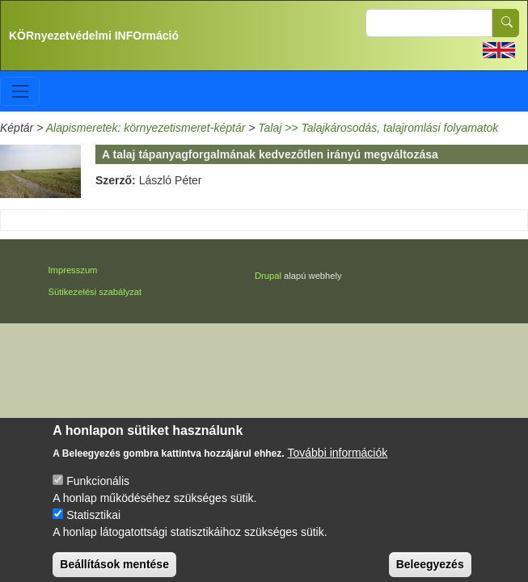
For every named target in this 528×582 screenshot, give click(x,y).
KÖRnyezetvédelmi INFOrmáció (94, 35)
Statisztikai (93, 524)
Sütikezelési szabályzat (95, 292)
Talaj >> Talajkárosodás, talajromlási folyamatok (378, 127)
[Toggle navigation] (20, 91)
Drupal (268, 275)
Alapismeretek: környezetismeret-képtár (146, 127)
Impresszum (73, 270)
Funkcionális (97, 490)
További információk (338, 462)
